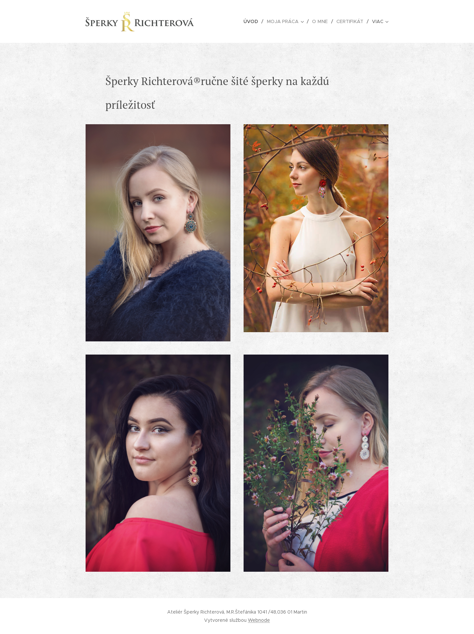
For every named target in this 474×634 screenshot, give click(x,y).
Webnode (259, 620)
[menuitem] (248, 21)
